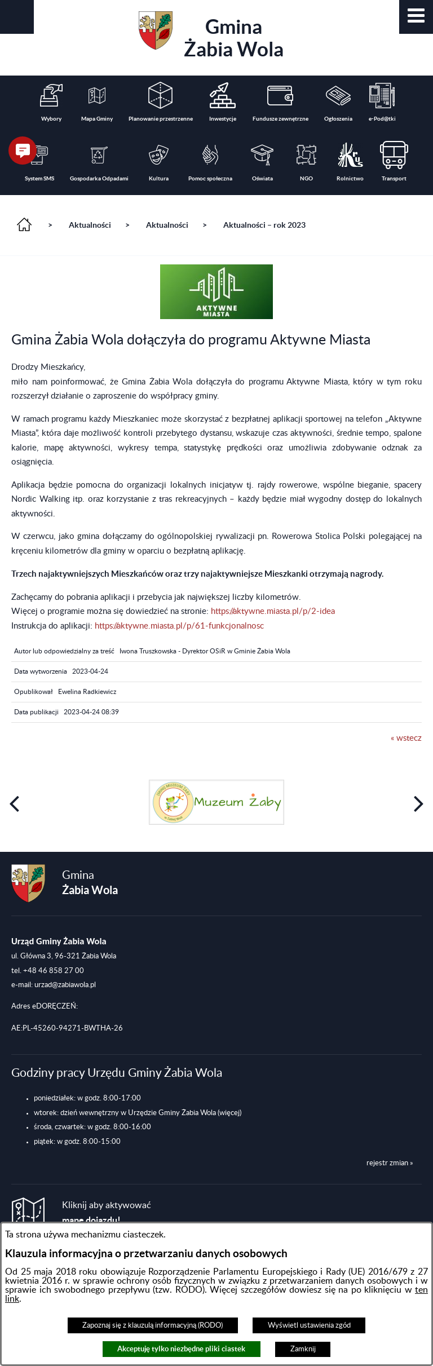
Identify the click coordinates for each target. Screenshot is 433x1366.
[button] (416, 17)
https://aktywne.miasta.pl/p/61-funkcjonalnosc (179, 626)
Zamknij (303, 1349)
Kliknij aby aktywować (106, 1213)
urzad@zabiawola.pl (65, 985)
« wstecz (406, 738)
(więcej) (229, 1112)
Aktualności (90, 224)
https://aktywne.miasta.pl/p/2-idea (273, 611)
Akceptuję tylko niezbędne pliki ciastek (181, 1349)
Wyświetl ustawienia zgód (309, 1325)
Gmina (211, 35)
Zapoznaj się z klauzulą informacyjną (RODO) (152, 1325)
